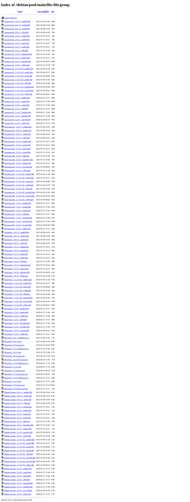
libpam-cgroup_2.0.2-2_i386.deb (17, 421)
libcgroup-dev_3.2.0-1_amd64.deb (17, 203)
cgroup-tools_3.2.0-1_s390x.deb (16, 123)
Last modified (43, 12)
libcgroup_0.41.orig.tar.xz (14, 345)
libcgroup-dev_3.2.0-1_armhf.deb (17, 211)
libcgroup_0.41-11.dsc (13, 341)
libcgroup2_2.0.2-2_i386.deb (15, 261)
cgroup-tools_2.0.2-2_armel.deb (16, 43)
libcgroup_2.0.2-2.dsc (12, 352)
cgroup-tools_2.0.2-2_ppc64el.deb (17, 61)
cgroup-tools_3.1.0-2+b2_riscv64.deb (18, 91)
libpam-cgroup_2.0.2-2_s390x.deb (17, 436)
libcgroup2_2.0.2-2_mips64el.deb (17, 265)
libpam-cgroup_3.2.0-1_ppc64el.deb (18, 487)
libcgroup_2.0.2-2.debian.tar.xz (16, 349)
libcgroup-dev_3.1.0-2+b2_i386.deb (18, 189)
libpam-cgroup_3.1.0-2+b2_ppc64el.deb (20, 458)
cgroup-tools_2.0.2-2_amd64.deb (17, 36)
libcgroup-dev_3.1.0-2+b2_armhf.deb (18, 185)
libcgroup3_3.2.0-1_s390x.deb (16, 334)
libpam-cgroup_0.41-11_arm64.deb (18, 396)
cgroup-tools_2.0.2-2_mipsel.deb (17, 58)
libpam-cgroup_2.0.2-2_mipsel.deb (18, 429)
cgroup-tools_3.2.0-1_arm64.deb (17, 101)
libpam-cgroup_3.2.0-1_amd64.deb (18, 469)
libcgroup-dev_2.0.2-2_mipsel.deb (17, 163)
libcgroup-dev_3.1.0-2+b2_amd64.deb (19, 174)
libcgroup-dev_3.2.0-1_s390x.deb (17, 229)
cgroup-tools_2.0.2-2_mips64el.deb (18, 54)
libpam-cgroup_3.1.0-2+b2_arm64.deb (19, 443)
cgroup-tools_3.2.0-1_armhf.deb (16, 105)
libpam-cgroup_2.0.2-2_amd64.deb (18, 407)
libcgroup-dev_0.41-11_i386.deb (17, 138)
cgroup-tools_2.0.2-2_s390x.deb (16, 65)
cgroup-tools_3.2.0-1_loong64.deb (17, 112)
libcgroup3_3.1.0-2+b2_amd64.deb (18, 280)
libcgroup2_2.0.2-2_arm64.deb (16, 251)
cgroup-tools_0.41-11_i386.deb (16, 32)
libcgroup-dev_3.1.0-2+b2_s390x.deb (18, 200)
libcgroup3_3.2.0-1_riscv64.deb (16, 331)
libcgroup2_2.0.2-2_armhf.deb (16, 258)
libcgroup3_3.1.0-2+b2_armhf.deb (17, 291)
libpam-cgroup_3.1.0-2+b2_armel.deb (19, 447)
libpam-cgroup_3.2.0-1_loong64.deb (18, 483)
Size (52, 12)
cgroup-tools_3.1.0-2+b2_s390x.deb (18, 94)
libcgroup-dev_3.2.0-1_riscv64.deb (18, 225)
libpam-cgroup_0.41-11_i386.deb (17, 403)
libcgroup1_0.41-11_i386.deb (15, 243)
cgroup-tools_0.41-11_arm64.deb (17, 25)
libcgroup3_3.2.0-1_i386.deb (15, 320)
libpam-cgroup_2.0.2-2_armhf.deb (17, 418)
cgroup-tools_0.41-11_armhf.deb (17, 29)
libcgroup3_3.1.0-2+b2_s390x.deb (17, 305)
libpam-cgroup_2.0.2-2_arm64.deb (17, 411)
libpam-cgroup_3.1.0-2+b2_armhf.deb (19, 451)
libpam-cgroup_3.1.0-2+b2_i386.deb (18, 454)
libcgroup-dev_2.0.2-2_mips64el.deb (18, 160)
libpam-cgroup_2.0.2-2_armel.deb (17, 414)
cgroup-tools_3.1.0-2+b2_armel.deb (18, 76)
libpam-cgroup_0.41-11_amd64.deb (18, 392)
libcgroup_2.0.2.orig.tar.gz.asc (16, 360)
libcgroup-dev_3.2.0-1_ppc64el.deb (18, 221)
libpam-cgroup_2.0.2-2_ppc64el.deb (18, 432)
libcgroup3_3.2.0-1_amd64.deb (16, 309)
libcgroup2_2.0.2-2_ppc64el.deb (16, 272)
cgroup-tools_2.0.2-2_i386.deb (16, 51)
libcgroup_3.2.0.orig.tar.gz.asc (16, 389)
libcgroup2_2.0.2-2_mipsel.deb (16, 269)
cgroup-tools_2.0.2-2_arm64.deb (17, 40)
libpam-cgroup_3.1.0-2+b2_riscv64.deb (19, 461)
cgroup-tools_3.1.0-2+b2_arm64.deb (18, 72)
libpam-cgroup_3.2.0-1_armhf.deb (17, 476)
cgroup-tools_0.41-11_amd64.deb (17, 21)
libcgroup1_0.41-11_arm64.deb (16, 236)
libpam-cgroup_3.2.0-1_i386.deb (17, 480)
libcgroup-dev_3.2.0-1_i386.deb (16, 214)
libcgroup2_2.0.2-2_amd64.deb (16, 247)
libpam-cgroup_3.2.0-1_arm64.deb (17, 472)
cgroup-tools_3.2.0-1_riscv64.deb (17, 120)
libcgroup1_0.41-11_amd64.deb (16, 232)
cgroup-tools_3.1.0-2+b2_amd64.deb (18, 69)
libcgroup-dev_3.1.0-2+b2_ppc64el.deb (19, 192)
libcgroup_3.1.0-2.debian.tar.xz (16, 363)
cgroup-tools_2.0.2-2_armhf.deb (16, 47)
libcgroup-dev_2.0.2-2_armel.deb (17, 149)
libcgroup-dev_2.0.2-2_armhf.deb (17, 152)
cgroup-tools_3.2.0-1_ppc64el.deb (17, 116)
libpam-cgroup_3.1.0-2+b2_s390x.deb (19, 465)
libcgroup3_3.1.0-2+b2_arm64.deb (17, 283)
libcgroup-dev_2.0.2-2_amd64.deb (17, 141)
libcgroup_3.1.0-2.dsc (12, 367)
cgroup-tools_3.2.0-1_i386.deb (16, 109)
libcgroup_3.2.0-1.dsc (12, 381)
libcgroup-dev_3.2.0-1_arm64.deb (17, 207)
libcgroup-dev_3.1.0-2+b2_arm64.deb (19, 178)
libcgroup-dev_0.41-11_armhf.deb (17, 134)
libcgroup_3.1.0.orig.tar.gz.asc (16, 374)
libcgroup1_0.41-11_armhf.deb (16, 240)
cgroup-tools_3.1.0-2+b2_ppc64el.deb (19, 87)
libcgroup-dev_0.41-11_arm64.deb (17, 131)
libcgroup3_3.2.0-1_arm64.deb (16, 312)
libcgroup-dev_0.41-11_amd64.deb (18, 127)
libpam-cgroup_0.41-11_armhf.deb (17, 400)
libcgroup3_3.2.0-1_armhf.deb (16, 316)
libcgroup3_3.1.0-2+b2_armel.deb (17, 287)
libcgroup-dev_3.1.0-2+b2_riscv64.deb (19, 196)
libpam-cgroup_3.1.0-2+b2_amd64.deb (19, 440)
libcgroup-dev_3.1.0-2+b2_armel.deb (18, 181)
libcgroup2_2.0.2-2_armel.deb (16, 254)
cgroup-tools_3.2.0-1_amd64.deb (17, 98)
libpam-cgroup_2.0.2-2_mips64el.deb (18, 425)
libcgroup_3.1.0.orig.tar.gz (14, 371)
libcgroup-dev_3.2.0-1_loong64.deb (18, 218)
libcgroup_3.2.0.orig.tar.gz (14, 385)
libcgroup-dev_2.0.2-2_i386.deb (16, 156)
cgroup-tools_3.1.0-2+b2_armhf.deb (18, 80)
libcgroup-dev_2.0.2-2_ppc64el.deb (18, 167)
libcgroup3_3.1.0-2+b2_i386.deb (17, 294)
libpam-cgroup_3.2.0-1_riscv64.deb (18, 491)
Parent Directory (10, 18)
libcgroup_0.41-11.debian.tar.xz (16, 338)
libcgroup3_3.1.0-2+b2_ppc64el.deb (18, 298)
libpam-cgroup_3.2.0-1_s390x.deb (17, 494)
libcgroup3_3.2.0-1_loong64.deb (17, 323)
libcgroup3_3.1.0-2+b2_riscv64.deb (18, 301)
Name (19, 12)
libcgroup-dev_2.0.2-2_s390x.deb (17, 171)
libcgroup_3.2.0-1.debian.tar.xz (16, 378)
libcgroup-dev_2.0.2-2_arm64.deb (17, 145)
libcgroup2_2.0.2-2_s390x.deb (16, 276)
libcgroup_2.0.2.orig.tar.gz (14, 356)
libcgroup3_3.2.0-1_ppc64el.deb (16, 327)
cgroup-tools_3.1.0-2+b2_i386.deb (17, 83)
